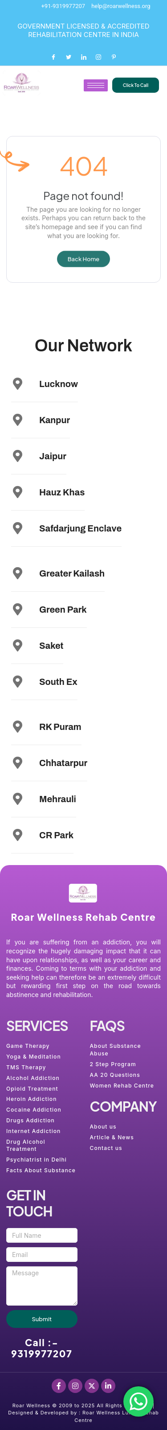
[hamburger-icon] (96, 85)
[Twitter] (68, 57)
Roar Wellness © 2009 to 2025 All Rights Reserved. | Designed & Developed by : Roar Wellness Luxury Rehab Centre (83, 1412)
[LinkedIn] (83, 57)
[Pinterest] (113, 57)
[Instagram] (98, 57)
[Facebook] (53, 57)
